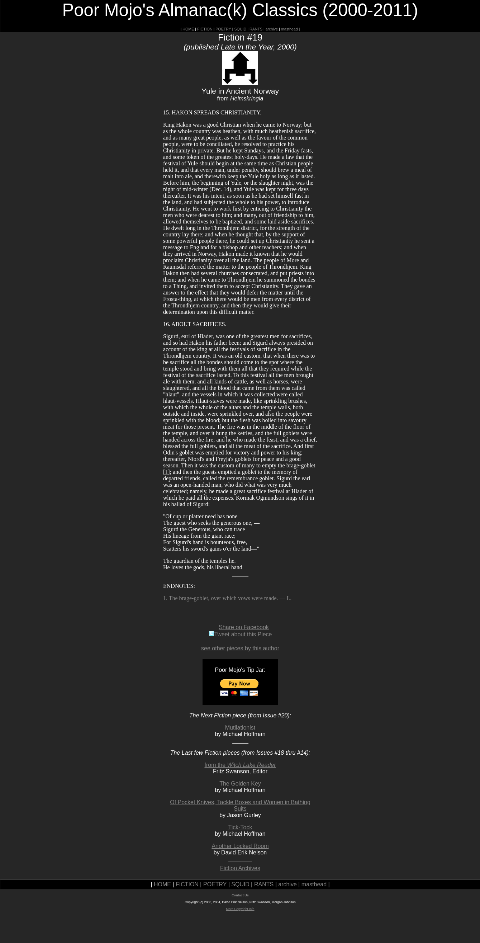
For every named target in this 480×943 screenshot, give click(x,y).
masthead (289, 29)
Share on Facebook (244, 627)
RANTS (255, 29)
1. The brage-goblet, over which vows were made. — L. (227, 598)
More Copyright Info (240, 909)
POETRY (223, 29)
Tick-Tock (240, 827)
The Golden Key (240, 784)
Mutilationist (240, 728)
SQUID (240, 29)
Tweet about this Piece (240, 634)
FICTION (205, 29)
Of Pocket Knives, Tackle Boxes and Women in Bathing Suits (240, 805)
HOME (188, 29)
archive (272, 29)
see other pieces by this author (240, 648)
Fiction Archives (240, 868)
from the (240, 765)
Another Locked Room (240, 846)
